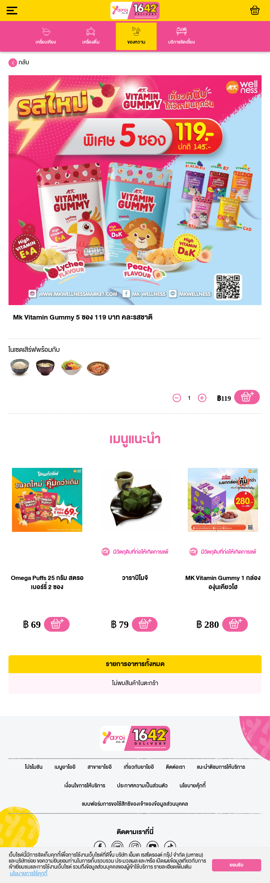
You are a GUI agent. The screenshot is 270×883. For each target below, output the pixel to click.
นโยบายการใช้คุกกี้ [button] (28, 874)
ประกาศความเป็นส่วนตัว (142, 786)
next (263, 36)
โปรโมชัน (34, 767)
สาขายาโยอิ (100, 767)
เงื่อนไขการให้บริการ (84, 786)
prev (7, 36)
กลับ (18, 62)
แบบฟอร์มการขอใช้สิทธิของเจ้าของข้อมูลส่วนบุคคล (135, 804)
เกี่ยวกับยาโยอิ (139, 767)
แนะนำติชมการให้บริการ (221, 767)
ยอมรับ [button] (236, 865)
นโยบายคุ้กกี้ (193, 786)
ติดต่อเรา (175, 767)
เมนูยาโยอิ (65, 767)
